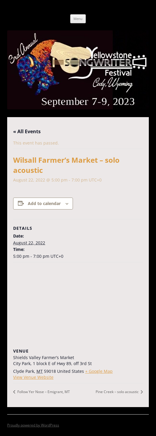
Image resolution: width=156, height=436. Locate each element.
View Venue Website (33, 377)
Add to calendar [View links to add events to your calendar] (44, 203)
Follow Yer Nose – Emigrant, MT (43, 391)
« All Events (27, 131)
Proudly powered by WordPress (33, 425)
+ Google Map (99, 371)
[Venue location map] (78, 305)
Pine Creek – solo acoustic (118, 391)
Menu (78, 18)
